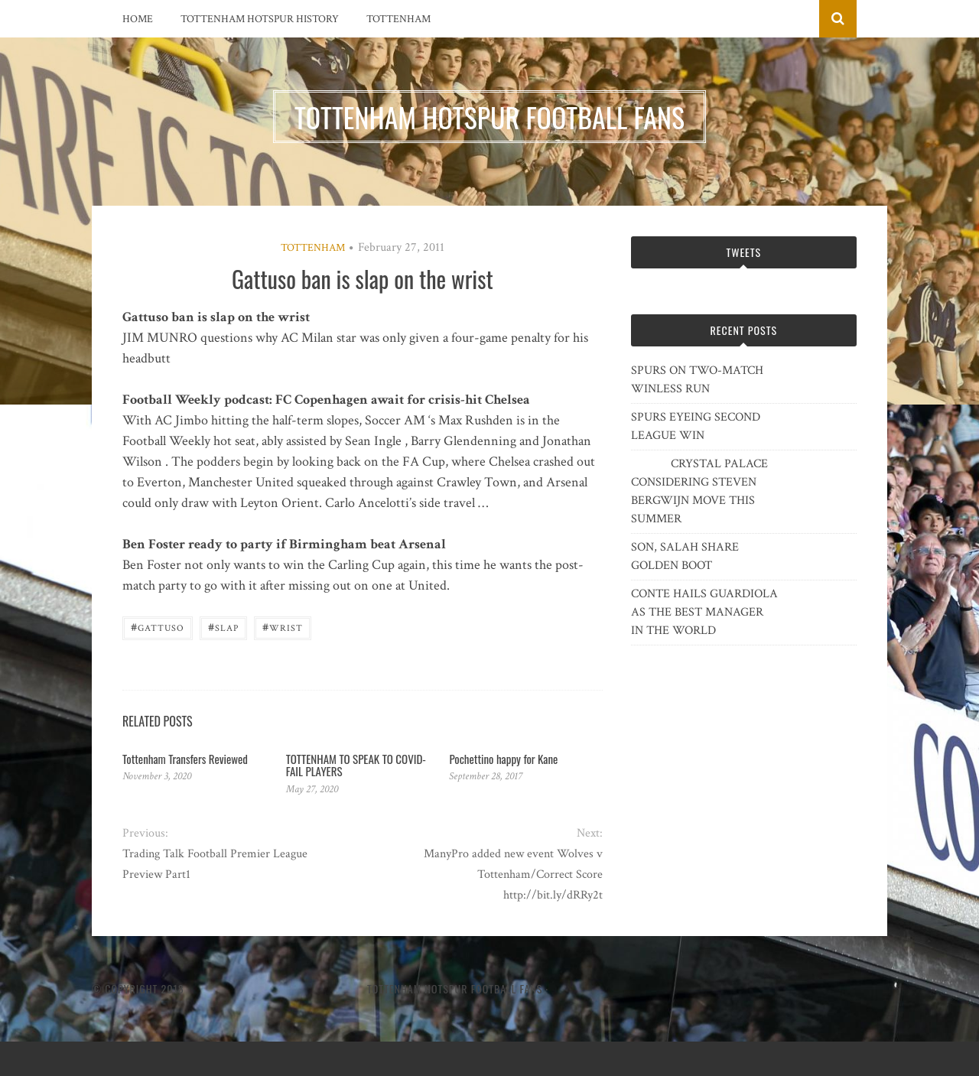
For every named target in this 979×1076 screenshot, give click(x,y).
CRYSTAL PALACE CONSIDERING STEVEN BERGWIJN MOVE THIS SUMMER (699, 491)
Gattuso (157, 627)
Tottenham (398, 19)
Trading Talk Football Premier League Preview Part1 (214, 864)
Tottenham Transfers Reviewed (185, 758)
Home (137, 19)
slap (223, 627)
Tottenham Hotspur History (260, 19)
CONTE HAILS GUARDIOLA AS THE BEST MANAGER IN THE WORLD (704, 612)
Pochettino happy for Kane (503, 758)
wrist (282, 627)
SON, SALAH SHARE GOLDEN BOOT (685, 556)
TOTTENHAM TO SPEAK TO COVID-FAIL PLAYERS (356, 765)
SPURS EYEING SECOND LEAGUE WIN (695, 426)
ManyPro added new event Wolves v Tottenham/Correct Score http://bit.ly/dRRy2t (513, 874)
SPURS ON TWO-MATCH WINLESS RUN (697, 379)
